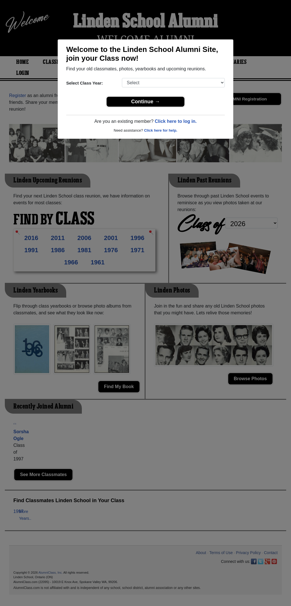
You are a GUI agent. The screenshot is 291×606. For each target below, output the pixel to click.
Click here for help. (160, 130)
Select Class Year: (84, 83)
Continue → (145, 101)
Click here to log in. (176, 121)
